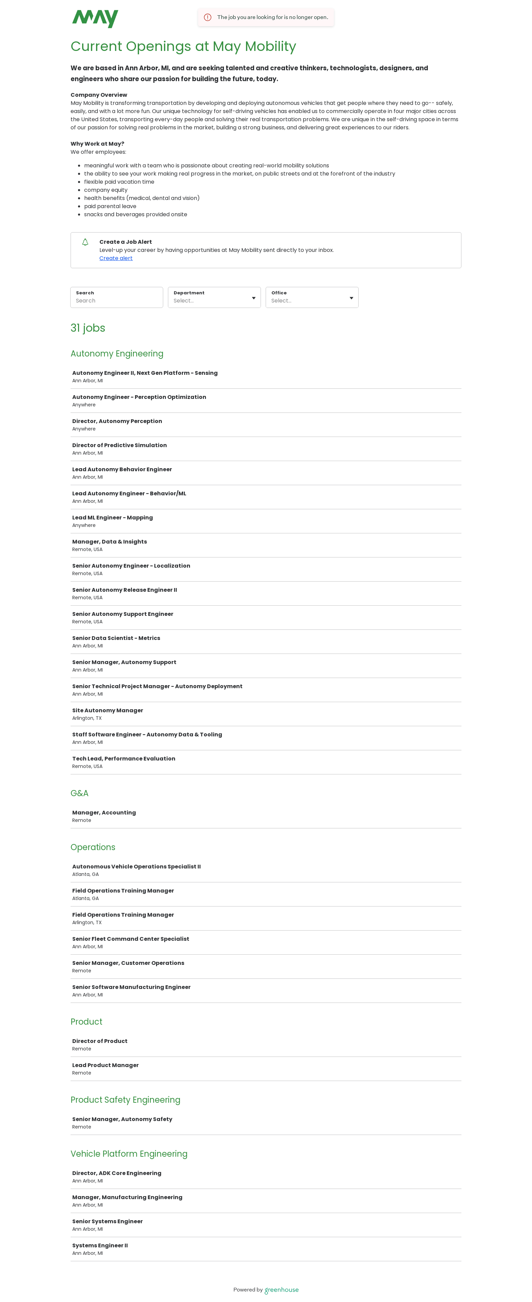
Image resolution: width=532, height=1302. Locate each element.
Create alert (116, 258)
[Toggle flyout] (254, 298)
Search (85, 293)
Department (189, 293)
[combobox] (174, 301)
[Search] (117, 302)
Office (279, 293)
